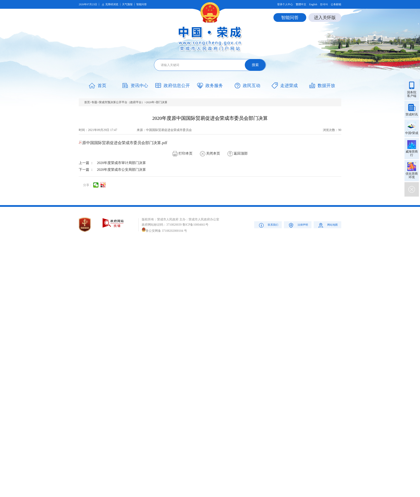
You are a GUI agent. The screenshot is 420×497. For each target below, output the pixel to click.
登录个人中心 (285, 4)
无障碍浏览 (109, 4)
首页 (87, 102)
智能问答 (141, 4)
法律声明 (298, 225)
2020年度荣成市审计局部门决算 (121, 163)
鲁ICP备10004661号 (195, 224)
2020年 (150, 102)
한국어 (324, 4)
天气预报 (127, 4)
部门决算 (161, 102)
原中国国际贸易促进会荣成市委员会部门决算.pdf (123, 143)
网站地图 (327, 225)
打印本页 (182, 153)
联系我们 (268, 225)
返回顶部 (238, 153)
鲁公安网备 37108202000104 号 (164, 230)
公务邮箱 (336, 4)
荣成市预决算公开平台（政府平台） (121, 102)
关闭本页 (210, 153)
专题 (94, 102)
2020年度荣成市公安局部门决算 (121, 169)
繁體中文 (301, 4)
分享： (87, 185)
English (313, 4)
